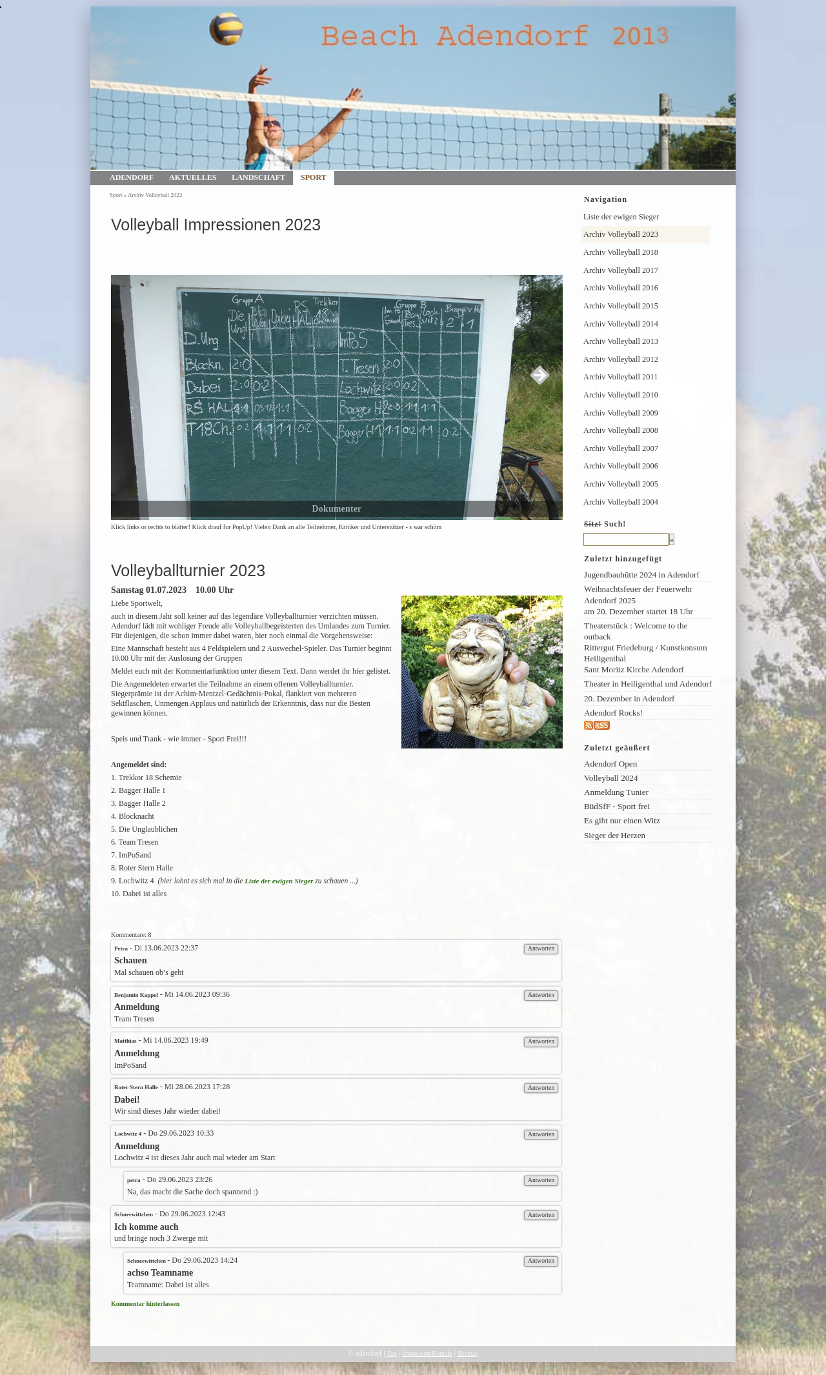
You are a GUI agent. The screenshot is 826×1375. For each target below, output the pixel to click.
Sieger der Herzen (614, 835)
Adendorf (132, 177)
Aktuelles (192, 177)
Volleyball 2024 (611, 778)
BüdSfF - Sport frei (617, 806)
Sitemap (468, 1353)
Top (392, 1353)
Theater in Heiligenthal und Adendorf (648, 683)
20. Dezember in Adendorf (629, 698)
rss (615, 725)
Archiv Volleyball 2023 (155, 195)
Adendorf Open (610, 763)
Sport (314, 177)
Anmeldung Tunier (616, 792)
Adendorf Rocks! (613, 713)
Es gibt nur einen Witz (622, 820)
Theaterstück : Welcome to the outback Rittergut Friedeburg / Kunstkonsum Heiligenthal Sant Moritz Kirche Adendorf (645, 648)
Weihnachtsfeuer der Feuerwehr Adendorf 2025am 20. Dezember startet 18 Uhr (638, 600)
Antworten (541, 948)
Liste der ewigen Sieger (279, 881)
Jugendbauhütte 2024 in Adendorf (642, 574)
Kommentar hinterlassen (145, 1303)
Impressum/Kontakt (427, 1353)
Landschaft (258, 177)
